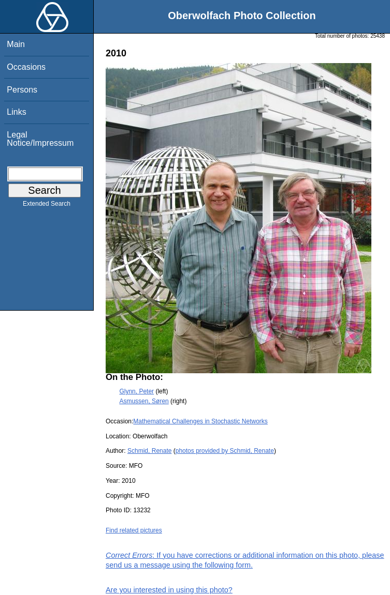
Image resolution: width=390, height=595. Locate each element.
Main (16, 44)
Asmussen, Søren (143, 401)
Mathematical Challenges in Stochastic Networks (200, 421)
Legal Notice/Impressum (40, 138)
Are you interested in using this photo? (169, 590)
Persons (22, 89)
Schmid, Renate (149, 450)
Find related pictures (134, 530)
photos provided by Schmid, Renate (225, 450)
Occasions (26, 67)
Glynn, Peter (136, 391)
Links (16, 112)
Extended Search (46, 206)
